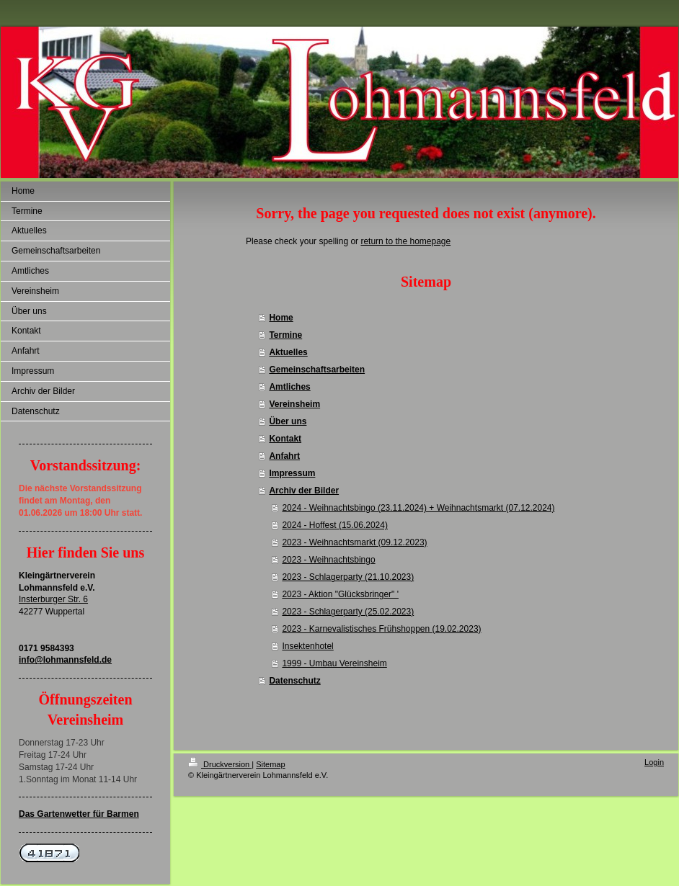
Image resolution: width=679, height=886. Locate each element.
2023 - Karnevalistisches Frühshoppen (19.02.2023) (381, 629)
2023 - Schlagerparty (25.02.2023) (348, 612)
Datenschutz (294, 681)
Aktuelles (288, 352)
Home (281, 318)
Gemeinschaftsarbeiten (317, 369)
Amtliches (289, 387)
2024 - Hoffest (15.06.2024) (335, 525)
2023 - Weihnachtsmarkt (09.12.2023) (354, 542)
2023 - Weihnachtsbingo (328, 560)
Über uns (287, 421)
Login (654, 762)
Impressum (292, 473)
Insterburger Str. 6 (53, 599)
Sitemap (270, 764)
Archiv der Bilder (304, 490)
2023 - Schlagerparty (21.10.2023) (348, 577)
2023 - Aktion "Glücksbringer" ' (340, 594)
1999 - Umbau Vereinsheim (334, 663)
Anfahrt (284, 456)
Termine (285, 335)
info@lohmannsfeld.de (65, 660)
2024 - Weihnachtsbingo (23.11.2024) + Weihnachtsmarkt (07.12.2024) (418, 508)
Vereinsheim (294, 404)
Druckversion (220, 764)
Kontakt (285, 439)
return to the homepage (405, 241)
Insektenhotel (307, 646)
